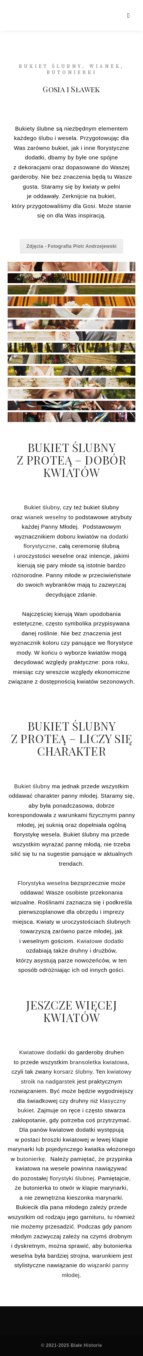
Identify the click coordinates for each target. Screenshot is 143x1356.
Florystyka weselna (43, 883)
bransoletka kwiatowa (98, 1062)
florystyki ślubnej (72, 1178)
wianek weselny (45, 517)
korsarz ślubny (73, 1071)
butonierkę (31, 1159)
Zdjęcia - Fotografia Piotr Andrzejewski (71, 246)
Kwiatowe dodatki (100, 941)
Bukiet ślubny (41, 507)
